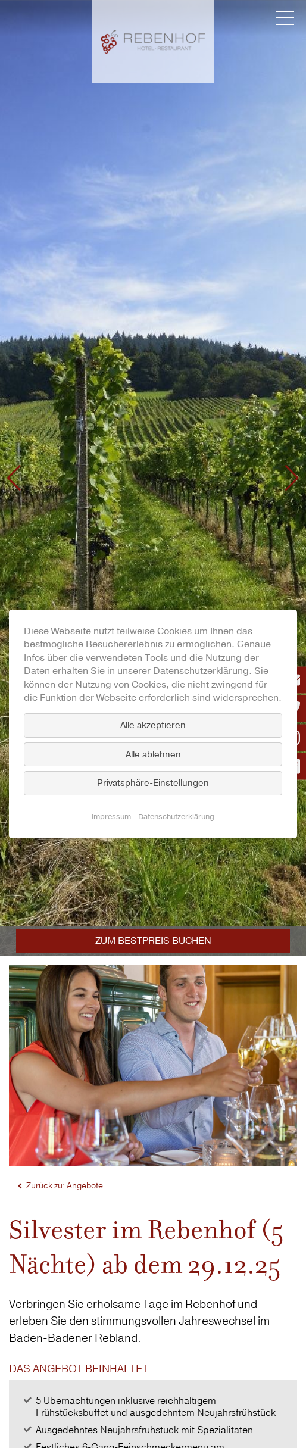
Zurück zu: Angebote (64, 1185)
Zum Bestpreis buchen (153, 940)
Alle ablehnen (153, 754)
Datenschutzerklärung (176, 817)
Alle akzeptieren (153, 725)
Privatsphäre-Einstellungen (153, 783)
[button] (14, 478)
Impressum (111, 817)
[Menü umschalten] (285, 18)
